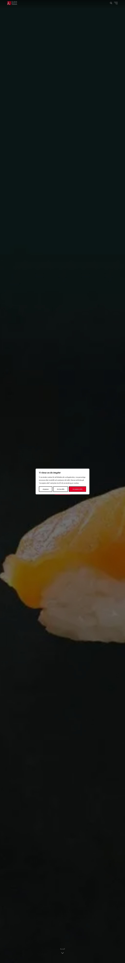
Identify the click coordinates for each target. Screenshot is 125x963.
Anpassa (45, 489)
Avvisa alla (60, 489)
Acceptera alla (77, 489)
